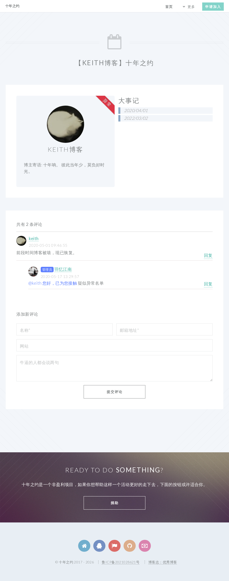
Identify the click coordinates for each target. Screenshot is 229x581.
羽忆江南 (63, 269)
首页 (169, 6)
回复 (208, 255)
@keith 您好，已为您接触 (52, 283)
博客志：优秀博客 (162, 562)
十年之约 (12, 6)
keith (33, 238)
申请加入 (213, 6)
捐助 (115, 503)
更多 (191, 6)
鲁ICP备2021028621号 (120, 562)
